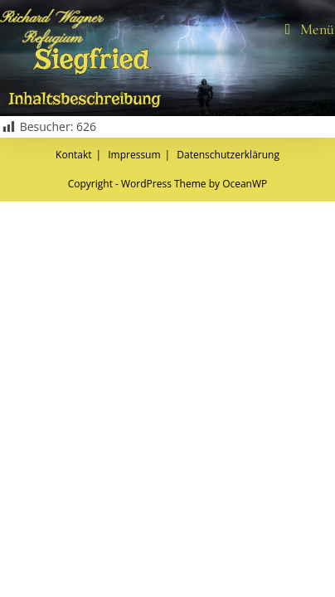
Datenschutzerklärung (228, 550)
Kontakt (73, 550)
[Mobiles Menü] (310, 29)
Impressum (134, 550)
